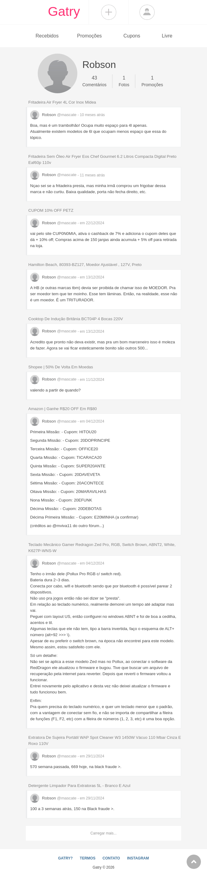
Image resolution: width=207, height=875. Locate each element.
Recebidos (47, 35)
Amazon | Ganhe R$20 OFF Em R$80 (62, 408)
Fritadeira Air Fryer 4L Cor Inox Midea (62, 102)
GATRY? (65, 858)
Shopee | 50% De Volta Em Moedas (60, 367)
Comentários (94, 80)
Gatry (64, 11)
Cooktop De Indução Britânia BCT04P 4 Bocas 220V (75, 319)
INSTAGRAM (138, 858)
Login (147, 12)
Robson (54, 114)
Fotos (124, 80)
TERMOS (87, 858)
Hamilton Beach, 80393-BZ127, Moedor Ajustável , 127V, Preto (85, 264)
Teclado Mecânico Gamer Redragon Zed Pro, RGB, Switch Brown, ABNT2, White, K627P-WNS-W (102, 547)
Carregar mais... (103, 833)
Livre (167, 35)
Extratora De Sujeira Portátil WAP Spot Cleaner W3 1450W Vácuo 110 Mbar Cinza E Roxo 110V (104, 740)
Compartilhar (109, 12)
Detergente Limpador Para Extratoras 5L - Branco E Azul (79, 785)
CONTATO (111, 858)
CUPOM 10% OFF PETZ (50, 210)
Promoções (89, 35)
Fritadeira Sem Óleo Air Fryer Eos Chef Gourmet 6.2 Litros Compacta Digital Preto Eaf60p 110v (102, 159)
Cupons (131, 35)
